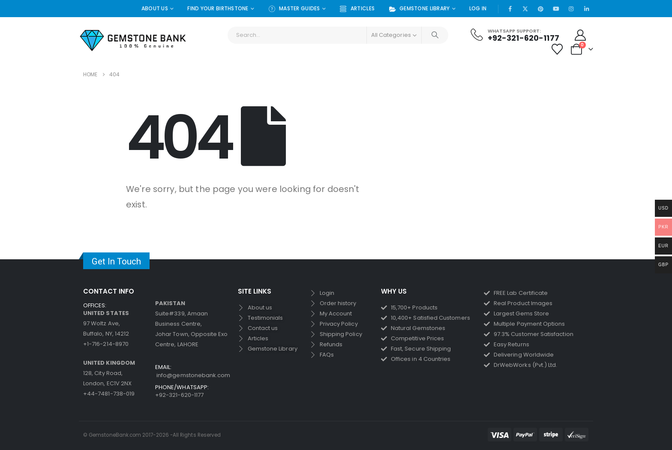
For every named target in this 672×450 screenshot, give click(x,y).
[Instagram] (571, 8)
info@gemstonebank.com (193, 375)
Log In (478, 8)
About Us (154, 8)
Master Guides (294, 8)
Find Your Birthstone (218, 8)
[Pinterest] (540, 8)
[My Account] (580, 35)
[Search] (435, 35)
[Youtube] (555, 8)
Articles (357, 8)
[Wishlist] (557, 49)
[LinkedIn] (586, 8)
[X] (525, 8)
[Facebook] (510, 8)
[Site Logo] (133, 41)
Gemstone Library (419, 8)
